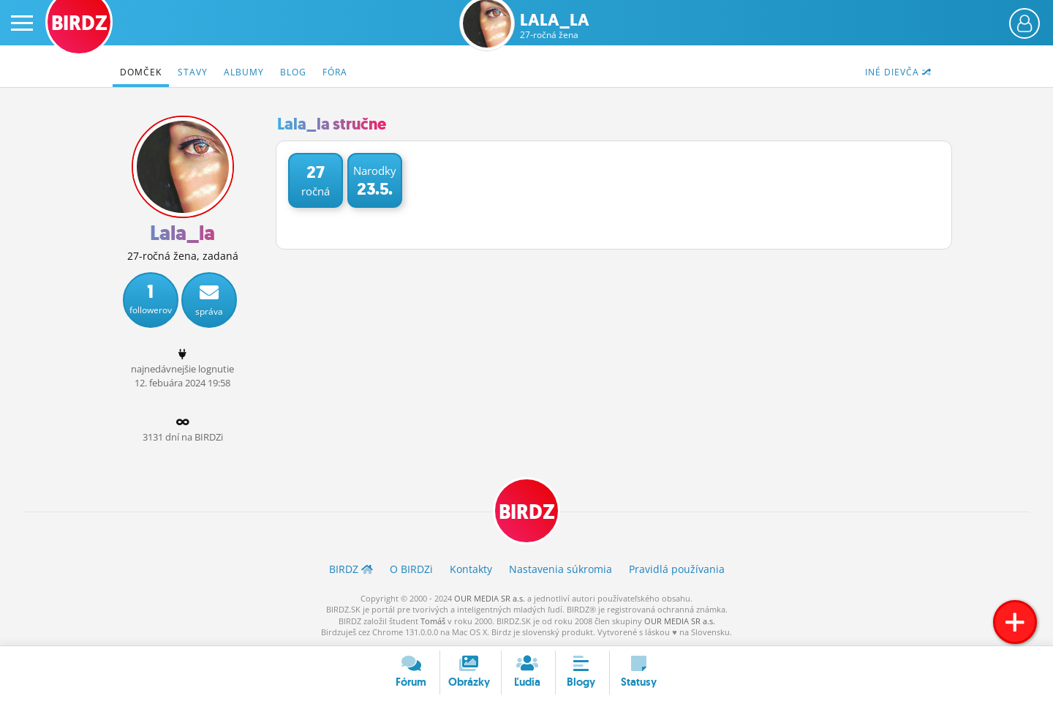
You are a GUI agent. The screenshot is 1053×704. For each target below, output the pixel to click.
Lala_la (554, 26)
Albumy (244, 72)
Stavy (193, 72)
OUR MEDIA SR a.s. (489, 598)
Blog (293, 72)
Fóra (334, 72)
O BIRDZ (411, 569)
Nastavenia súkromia (560, 569)
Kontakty (471, 569)
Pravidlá (677, 569)
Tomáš (432, 620)
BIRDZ (527, 511)
